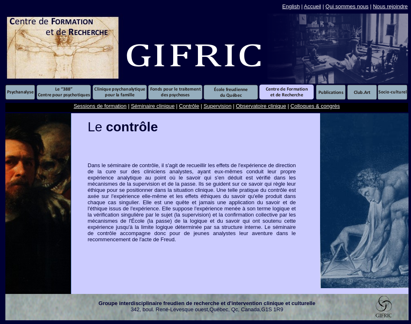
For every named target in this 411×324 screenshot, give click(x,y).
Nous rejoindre (390, 6)
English (291, 6)
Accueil (312, 6)
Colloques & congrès (315, 106)
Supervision (218, 106)
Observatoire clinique (261, 106)
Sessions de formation (100, 106)
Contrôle (189, 106)
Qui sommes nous (347, 6)
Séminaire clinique (152, 106)
